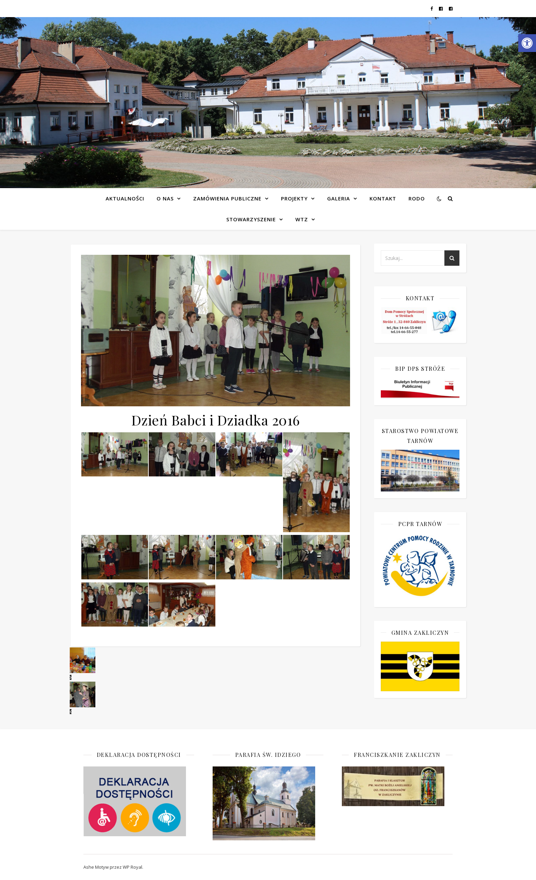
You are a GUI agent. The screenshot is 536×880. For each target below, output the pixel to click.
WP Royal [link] (132, 867)
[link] (527, 43)
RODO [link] (416, 198)
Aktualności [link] (125, 198)
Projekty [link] (294, 198)
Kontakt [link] (383, 198)
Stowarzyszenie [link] (251, 219)
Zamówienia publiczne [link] (227, 198)
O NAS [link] (165, 198)
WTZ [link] (301, 219)
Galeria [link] (338, 198)
